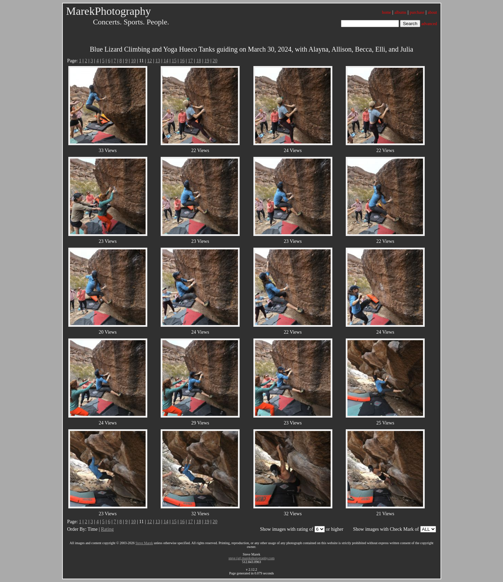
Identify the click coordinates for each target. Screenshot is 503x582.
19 (206, 60)
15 (174, 60)
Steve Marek (144, 543)
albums (401, 12)
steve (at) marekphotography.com (251, 558)
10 (133, 60)
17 (190, 60)
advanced (429, 23)
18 (198, 60)
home (386, 12)
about (432, 12)
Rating (107, 529)
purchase (417, 12)
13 (157, 60)
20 (215, 60)
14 (165, 60)
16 (182, 60)
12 (149, 60)
